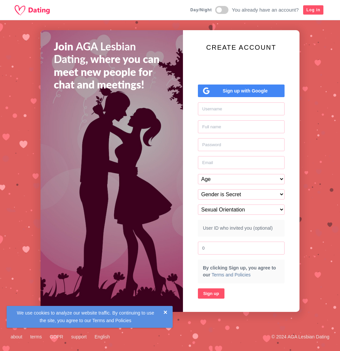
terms (36, 336)
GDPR (56, 336)
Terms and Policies (111, 320)
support (79, 336)
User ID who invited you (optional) (238, 228)
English (102, 336)
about (16, 336)
